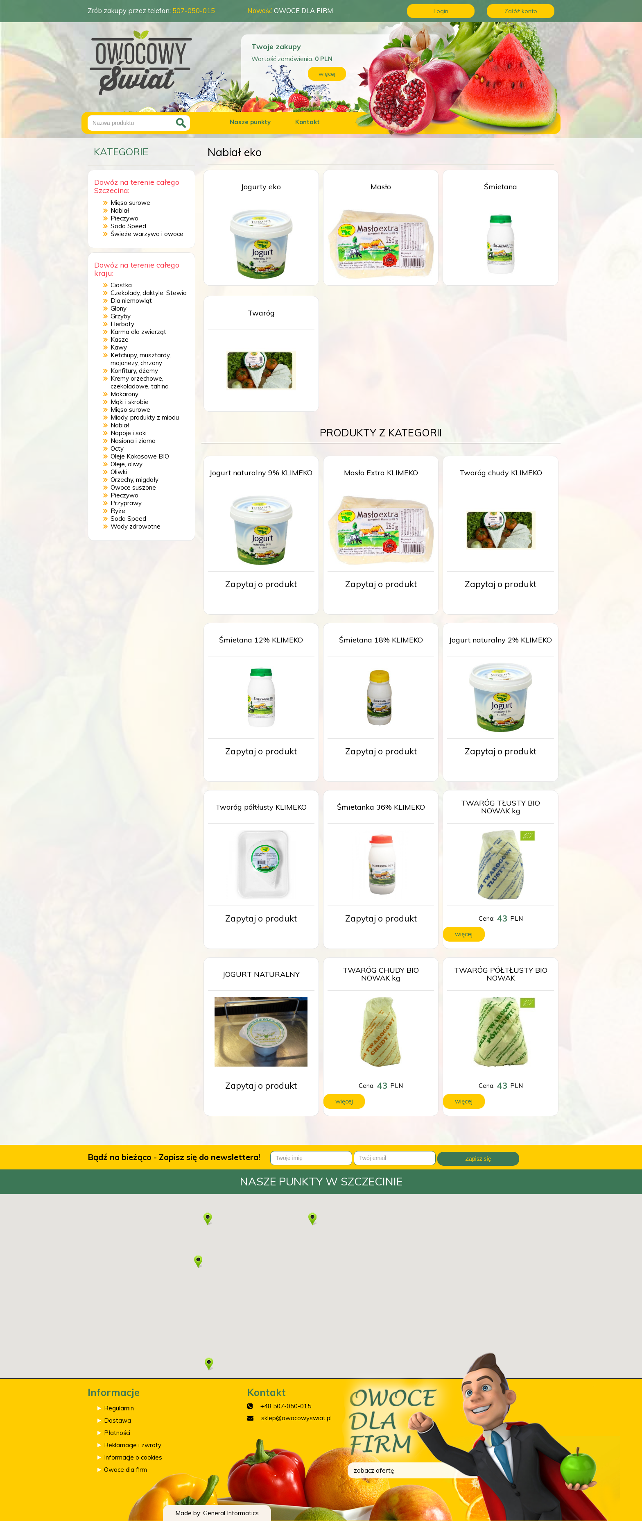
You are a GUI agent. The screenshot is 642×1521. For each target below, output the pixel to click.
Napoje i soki (129, 433)
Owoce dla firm (125, 1469)
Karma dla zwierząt (138, 332)
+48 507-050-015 (285, 1406)
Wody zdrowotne (135, 526)
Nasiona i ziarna (133, 441)
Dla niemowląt (131, 300)
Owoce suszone (133, 487)
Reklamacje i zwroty (132, 1445)
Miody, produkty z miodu (145, 417)
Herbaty (122, 324)
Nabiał (120, 210)
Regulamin (119, 1408)
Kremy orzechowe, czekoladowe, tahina (140, 382)
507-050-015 (193, 10)
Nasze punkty (250, 122)
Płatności (117, 1433)
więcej (327, 73)
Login (441, 11)
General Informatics (231, 1513)
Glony (119, 308)
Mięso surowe (130, 203)
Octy (117, 448)
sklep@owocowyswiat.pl (296, 1418)
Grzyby (121, 316)
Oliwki (119, 472)
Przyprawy (126, 503)
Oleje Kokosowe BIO (140, 456)
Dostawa (117, 1420)
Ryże (118, 511)
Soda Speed (128, 226)
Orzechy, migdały (134, 480)
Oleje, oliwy (126, 464)
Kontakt (307, 122)
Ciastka (121, 285)
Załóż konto (520, 11)
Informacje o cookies (133, 1457)
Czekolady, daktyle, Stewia (149, 293)
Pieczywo (124, 218)
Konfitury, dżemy (134, 371)
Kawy (119, 347)
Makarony (124, 394)
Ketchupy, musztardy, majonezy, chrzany (141, 359)
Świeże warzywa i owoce (147, 234)
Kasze (120, 339)
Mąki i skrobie (130, 402)
